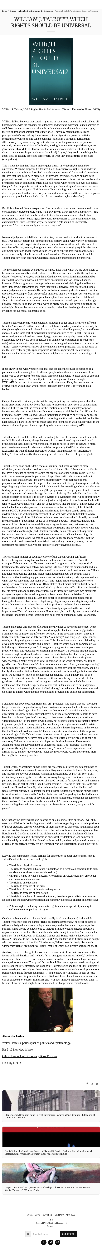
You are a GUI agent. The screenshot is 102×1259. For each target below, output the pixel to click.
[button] (99, 4)
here (30, 1049)
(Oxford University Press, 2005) (81, 109)
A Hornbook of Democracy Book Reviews (36, 11)
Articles (13, 11)
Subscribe (68, 1234)
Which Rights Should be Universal (42, 109)
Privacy (50, 1226)
